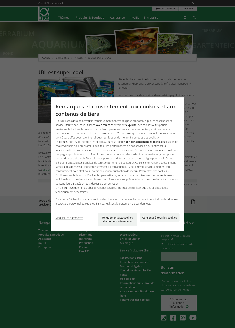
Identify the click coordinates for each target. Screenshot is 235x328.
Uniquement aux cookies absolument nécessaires (117, 219)
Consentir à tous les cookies (159, 217)
